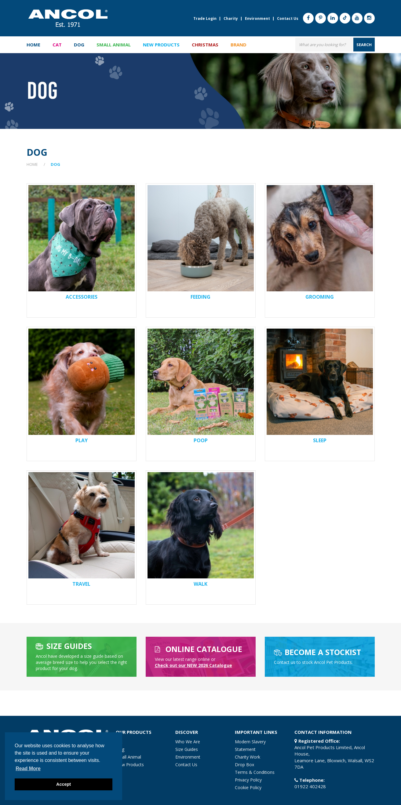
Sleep (319, 440)
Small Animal (128, 757)
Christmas (205, 45)
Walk (200, 584)
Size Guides (186, 749)
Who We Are (187, 742)
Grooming (319, 296)
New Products (161, 45)
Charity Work (247, 757)
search (364, 44)
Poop (201, 440)
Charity (231, 18)
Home (33, 45)
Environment (257, 18)
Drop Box (244, 764)
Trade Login (205, 18)
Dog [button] (79, 45)
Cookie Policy (248, 787)
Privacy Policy (248, 780)
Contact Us (287, 18)
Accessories (81, 296)
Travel (81, 584)
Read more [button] (28, 768)
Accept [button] (63, 784)
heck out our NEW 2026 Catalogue (193, 665)
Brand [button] (238, 45)
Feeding (200, 296)
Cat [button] (57, 45)
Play (81, 440)
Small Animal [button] (114, 45)
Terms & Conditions (255, 772)
